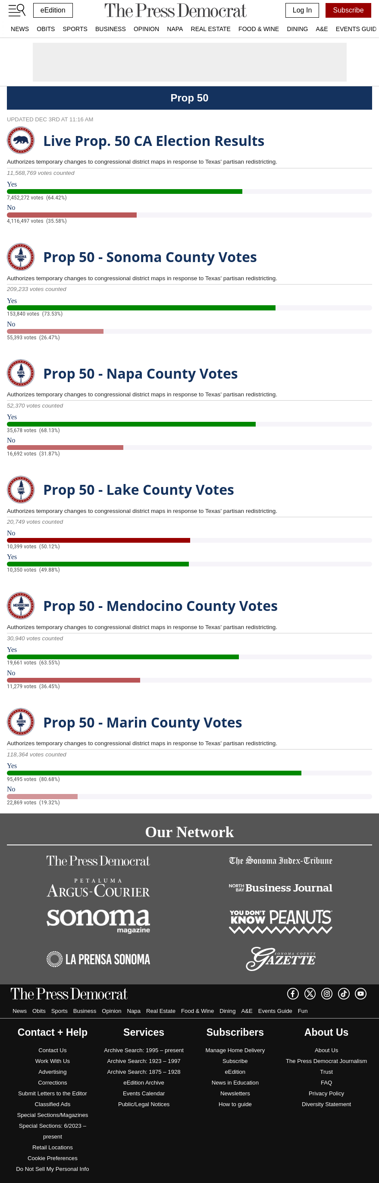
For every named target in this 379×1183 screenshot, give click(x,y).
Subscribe (348, 10)
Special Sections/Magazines (52, 1115)
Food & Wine (258, 28)
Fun (303, 1011)
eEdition (53, 10)
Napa (175, 28)
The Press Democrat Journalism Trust (326, 1066)
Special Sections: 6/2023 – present (52, 1131)
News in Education (235, 1082)
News (20, 28)
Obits (46, 28)
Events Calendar (144, 1093)
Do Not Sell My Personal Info (52, 1169)
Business (110, 28)
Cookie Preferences (53, 1158)
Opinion (146, 28)
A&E (322, 28)
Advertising (52, 1072)
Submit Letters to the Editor (52, 1093)
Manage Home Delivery (235, 1050)
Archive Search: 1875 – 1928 (144, 1072)
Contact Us (52, 1050)
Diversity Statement (326, 1104)
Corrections (52, 1082)
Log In (302, 10)
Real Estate (211, 28)
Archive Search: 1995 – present (144, 1050)
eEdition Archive (143, 1082)
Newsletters (235, 1093)
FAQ (326, 1082)
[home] (176, 10)
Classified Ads (52, 1104)
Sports (75, 28)
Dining (297, 28)
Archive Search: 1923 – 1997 (144, 1061)
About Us (326, 1050)
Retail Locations (52, 1147)
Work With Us (52, 1061)
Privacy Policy (326, 1093)
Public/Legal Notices (144, 1104)
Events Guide (275, 1011)
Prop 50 (189, 98)
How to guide (235, 1104)
